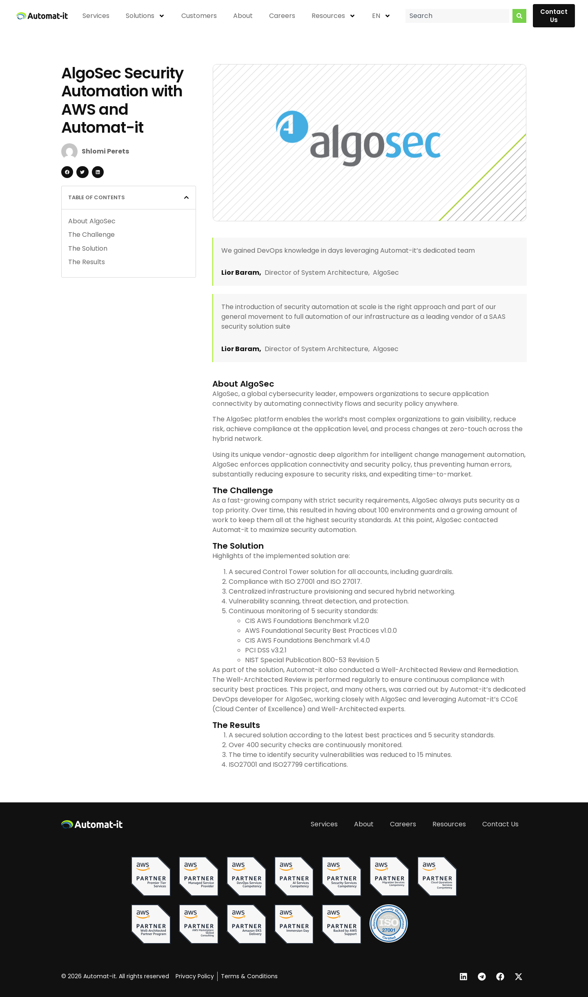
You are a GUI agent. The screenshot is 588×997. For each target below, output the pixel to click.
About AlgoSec (92, 221)
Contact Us (500, 824)
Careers (282, 15)
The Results (86, 262)
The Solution (87, 248)
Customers (199, 15)
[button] (67, 172)
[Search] (519, 16)
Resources (334, 16)
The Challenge (91, 234)
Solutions (145, 16)
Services (95, 15)
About (243, 15)
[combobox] (457, 16)
